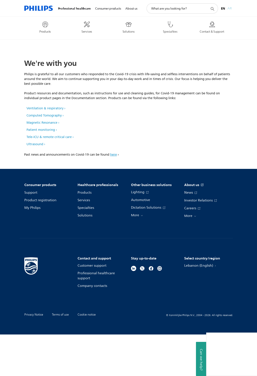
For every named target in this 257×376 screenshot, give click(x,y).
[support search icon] (212, 8)
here (113, 196)
